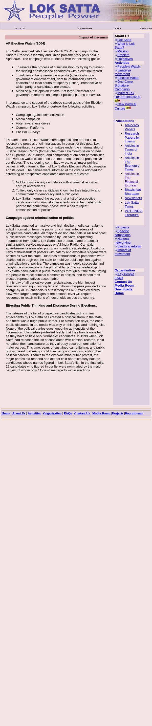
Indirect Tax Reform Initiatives (127, 95)
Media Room (124, 285)
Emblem (123, 55)
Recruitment (134, 413)
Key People (125, 274)
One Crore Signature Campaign (124, 85)
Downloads (123, 289)
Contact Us (123, 282)
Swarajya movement (123, 72)
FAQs (119, 278)
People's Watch (128, 66)
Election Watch (128, 78)
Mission (122, 51)
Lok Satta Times (132, 204)
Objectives (125, 59)
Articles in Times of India (132, 149)
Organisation (125, 270)
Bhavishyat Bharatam (133, 192)
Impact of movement (123, 252)
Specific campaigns (123, 233)
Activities (122, 63)
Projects (123, 227)
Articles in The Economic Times (132, 163)
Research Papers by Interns (132, 137)
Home (119, 293)
